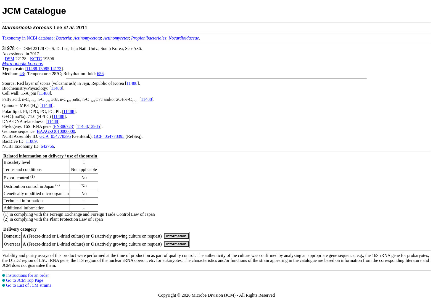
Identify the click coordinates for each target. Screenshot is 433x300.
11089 (31, 141)
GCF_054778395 (109, 136)
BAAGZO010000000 (56, 131)
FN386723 (63, 126)
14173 (55, 68)
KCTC (36, 58)
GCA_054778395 (55, 136)
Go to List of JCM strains (28, 285)
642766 (47, 146)
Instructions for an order (27, 275)
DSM (9, 58)
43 (22, 73)
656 (100, 73)
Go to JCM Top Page (24, 280)
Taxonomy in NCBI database (28, 38)
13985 (43, 68)
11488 (31, 68)
